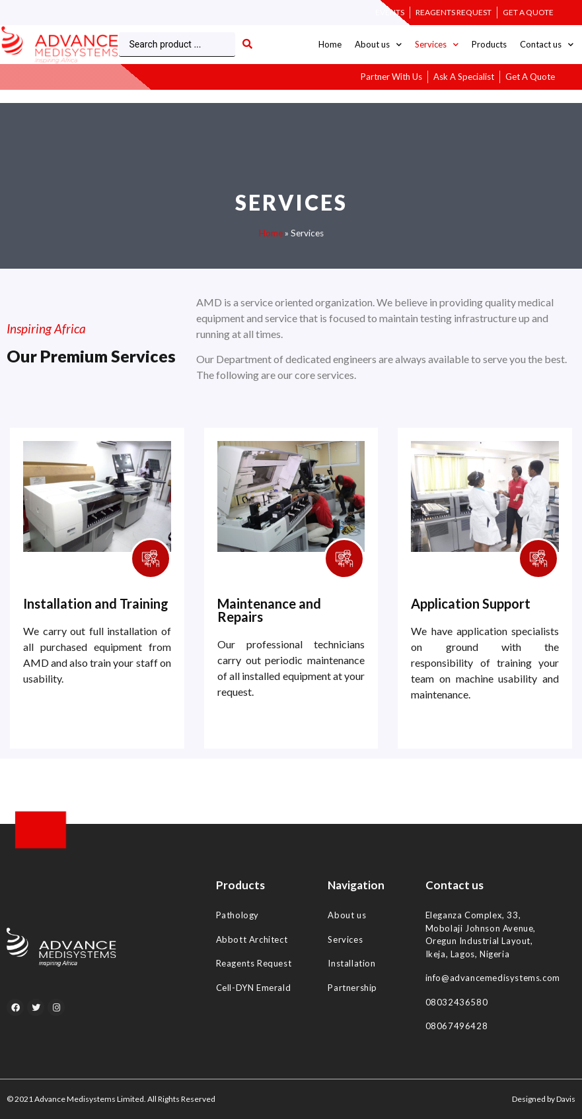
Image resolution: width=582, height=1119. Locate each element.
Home (330, 44)
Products (489, 44)
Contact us (546, 44)
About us (378, 44)
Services (436, 44)
